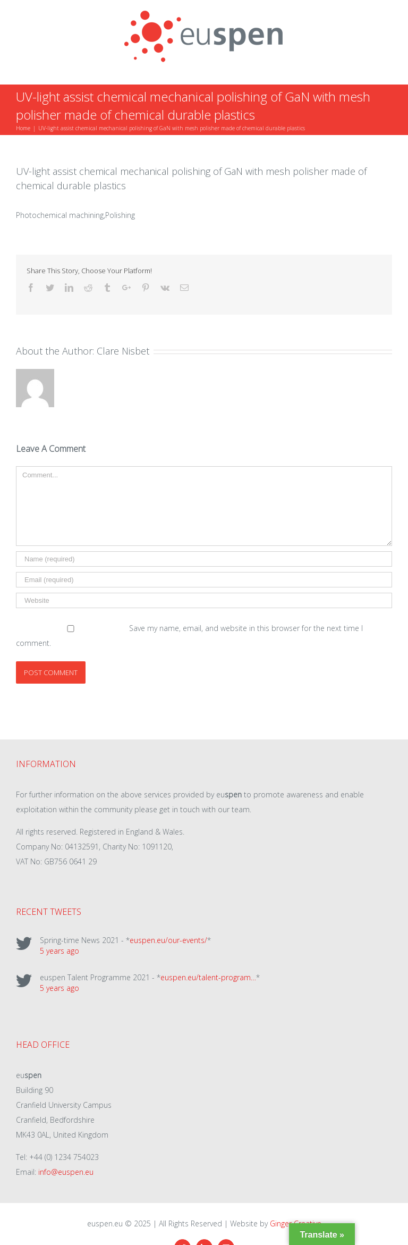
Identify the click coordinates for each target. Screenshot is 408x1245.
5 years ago (59, 951)
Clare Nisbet (123, 350)
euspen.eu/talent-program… (208, 977)
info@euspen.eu (66, 1172)
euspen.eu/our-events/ (168, 940)
